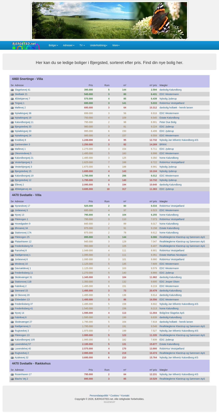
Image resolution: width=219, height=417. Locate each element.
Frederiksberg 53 (24, 246)
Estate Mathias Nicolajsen (173, 255)
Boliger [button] (53, 45)
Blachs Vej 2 (21, 378)
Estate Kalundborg (169, 117)
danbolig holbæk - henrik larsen (176, 107)
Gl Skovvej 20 (22, 295)
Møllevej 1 (20, 149)
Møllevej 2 (20, 107)
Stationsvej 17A (23, 232)
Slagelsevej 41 (22, 89)
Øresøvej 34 (21, 228)
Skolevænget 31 (23, 277)
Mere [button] (116, 45)
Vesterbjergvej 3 (23, 162)
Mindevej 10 (21, 263)
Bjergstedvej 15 (23, 171)
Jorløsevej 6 (21, 259)
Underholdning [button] (98, 45)
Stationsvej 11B (23, 281)
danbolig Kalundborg (171, 89)
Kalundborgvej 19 (24, 175)
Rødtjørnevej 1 (23, 255)
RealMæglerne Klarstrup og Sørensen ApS (182, 237)
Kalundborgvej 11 (24, 122)
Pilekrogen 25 (22, 237)
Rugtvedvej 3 (22, 330)
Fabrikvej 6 (21, 317)
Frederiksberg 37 (24, 304)
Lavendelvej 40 (23, 348)
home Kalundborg (169, 157)
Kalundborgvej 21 (24, 157)
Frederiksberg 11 (24, 272)
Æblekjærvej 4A (23, 189)
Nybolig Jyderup (168, 98)
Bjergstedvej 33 (23, 126)
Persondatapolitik (99, 395)
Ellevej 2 (19, 184)
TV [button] (82, 45)
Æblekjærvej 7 (22, 98)
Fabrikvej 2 (21, 286)
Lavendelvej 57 (23, 344)
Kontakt (125, 395)
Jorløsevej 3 (21, 210)
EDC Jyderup (167, 126)
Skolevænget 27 (23, 321)
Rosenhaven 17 (23, 374)
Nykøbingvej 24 (23, 135)
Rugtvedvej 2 (22, 353)
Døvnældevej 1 (23, 268)
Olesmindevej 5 (23, 153)
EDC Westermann (169, 94)
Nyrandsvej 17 (22, 205)
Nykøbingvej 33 (23, 131)
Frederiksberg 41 (24, 308)
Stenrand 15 (21, 290)
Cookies (114, 395)
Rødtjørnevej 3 (23, 326)
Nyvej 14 (19, 313)
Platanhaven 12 (23, 241)
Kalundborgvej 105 (25, 339)
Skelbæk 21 (21, 94)
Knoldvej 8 (20, 140)
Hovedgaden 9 (22, 223)
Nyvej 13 (19, 214)
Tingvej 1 (19, 103)
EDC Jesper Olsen (169, 281)
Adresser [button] (68, 45)
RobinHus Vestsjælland (172, 103)
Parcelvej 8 (21, 250)
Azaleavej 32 (21, 357)
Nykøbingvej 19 (23, 117)
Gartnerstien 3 (22, 144)
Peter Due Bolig (168, 122)
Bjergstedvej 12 (23, 180)
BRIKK (163, 144)
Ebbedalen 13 (22, 299)
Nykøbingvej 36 (23, 113)
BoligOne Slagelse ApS (172, 313)
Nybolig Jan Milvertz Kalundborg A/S (179, 140)
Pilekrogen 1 (21, 219)
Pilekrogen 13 (22, 335)
